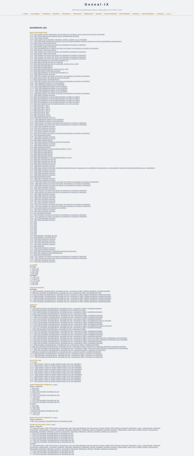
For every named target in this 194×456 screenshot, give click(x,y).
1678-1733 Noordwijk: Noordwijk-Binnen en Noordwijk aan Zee (53, 451)
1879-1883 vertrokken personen (44, 137)
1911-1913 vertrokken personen (44, 203)
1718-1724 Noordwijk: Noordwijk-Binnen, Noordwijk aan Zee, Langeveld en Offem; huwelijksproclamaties (67, 322)
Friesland (46, 14)
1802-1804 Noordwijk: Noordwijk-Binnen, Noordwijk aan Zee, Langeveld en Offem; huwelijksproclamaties (68, 343)
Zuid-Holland (124, 14)
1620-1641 (35, 405)
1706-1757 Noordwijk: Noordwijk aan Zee (46, 395)
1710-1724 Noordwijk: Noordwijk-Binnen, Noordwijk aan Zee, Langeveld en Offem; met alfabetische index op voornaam (72, 320)
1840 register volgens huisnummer (45, 53)
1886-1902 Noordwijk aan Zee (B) (45, 159)
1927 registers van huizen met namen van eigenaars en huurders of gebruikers (60, 256)
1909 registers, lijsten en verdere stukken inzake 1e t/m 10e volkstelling (57, 379)
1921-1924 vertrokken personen (44, 244)
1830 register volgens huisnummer (45, 50)
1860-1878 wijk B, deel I (41, 112)
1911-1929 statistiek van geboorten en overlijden (50, 208)
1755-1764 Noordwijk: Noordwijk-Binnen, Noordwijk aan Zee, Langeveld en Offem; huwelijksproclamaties (68, 333)
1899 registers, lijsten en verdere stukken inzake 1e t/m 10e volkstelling (57, 378)
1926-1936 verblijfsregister (42, 255)
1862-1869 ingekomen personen (45, 118)
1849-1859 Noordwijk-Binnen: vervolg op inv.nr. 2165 (51, 69)
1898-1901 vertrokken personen (44, 178)
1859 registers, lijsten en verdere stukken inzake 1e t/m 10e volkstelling (58, 369)
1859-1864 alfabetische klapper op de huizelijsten (51, 90)
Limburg (160, 14)
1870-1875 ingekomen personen (45, 128)
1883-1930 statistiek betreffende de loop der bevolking (52, 142)
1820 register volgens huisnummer (45, 43)
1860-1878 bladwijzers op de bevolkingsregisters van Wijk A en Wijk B (57, 97)
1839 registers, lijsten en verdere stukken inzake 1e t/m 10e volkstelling (57, 366)
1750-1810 (35, 414)
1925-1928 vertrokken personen (44, 249)
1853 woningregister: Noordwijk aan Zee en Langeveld (51, 78)
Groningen (35, 14)
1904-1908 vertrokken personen (44, 194)
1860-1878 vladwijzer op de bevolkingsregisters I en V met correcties (56, 104)
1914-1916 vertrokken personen (44, 211)
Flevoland (77, 14)
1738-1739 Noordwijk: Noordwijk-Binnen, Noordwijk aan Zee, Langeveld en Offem (59, 329)
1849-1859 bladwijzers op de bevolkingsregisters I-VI (51, 60)
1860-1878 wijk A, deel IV (42, 111)
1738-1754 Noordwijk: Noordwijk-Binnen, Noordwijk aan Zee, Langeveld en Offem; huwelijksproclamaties (67, 331)
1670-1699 (36, 409)
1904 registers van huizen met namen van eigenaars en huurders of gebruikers (61, 190)
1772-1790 (36, 281)
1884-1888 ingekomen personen (45, 144)
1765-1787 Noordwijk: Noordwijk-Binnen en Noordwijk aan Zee (53, 440)
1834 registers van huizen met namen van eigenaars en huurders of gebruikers (60, 52)
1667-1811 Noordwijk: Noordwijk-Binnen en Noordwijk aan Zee (51, 421)
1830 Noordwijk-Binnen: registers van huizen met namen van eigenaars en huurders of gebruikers (66, 48)
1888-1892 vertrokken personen (44, 166)
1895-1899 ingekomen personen (45, 175)
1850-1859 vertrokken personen (44, 74)
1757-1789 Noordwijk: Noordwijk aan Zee (45, 400)
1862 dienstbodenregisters (42, 116)
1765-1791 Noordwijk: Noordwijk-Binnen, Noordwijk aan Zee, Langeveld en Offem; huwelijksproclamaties (68, 334)
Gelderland (88, 14)
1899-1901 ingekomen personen (45, 180)
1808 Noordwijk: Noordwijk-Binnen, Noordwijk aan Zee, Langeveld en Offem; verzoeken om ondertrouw (68, 353)
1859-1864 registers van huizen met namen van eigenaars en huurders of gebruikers (62, 93)
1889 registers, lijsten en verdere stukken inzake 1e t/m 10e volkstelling (58, 374)
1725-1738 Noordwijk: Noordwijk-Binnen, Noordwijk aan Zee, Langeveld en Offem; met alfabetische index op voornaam (72, 326)
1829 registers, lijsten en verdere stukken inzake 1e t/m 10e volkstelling (57, 364)
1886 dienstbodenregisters (42, 147)
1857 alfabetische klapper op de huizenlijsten (49, 83)
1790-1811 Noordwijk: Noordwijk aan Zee (46, 402)
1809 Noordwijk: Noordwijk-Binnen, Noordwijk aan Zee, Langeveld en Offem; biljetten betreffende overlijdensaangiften (72, 298)
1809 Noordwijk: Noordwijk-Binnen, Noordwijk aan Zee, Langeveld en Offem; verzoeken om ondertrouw (69, 355)
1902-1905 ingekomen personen (45, 189)
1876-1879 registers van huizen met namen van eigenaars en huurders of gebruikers (62, 133)
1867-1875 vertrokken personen (44, 126)
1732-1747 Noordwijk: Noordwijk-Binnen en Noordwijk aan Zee (52, 437)
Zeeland (136, 14)
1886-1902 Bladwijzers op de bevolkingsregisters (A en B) (53, 157)
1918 (35, 222)
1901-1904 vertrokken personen (44, 187)
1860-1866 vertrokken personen (44, 95)
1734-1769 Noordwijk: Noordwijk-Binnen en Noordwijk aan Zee (53, 452)
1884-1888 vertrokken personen (44, 145)
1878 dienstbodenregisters (42, 135)
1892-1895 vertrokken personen (44, 171)
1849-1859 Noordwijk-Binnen (43, 66)
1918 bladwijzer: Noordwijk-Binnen (45, 237)
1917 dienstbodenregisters (42, 213)
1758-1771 (35, 279)
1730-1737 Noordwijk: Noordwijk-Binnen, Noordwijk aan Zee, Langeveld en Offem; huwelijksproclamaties (67, 327)
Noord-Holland (110, 14)
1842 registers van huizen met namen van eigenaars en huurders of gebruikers (60, 57)
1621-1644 (35, 388)
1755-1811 (35, 399)
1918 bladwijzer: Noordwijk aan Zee (45, 235)
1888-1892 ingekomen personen (45, 164)
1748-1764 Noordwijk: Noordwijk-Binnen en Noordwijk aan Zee (53, 438)
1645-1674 (35, 390)
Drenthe (56, 14)
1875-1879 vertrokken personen (44, 131)
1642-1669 (35, 407)
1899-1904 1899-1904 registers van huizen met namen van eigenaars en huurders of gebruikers (67, 182)
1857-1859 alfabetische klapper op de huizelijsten (51, 86)
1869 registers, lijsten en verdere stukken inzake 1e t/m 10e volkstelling (57, 371)
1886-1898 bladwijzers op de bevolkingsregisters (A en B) (52, 149)
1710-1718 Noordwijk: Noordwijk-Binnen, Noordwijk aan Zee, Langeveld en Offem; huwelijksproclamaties (67, 319)
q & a (168, 14)
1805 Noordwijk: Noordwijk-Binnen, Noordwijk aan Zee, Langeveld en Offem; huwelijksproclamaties (66, 345)
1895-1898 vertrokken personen (44, 173)
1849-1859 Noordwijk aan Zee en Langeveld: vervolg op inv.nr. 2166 (56, 64)
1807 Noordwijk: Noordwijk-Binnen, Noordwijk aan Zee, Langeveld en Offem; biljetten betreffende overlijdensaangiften (72, 294)
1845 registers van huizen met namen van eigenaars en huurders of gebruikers (60, 59)
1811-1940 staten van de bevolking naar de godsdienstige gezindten (56, 36)
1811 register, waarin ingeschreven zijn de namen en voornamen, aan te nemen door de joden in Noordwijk (69, 34)
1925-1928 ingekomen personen (45, 248)
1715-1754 (36, 397)
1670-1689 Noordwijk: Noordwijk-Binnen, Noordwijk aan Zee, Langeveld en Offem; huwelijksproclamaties (67, 312)
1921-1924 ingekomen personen (45, 242)
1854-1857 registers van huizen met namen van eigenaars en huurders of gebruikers (62, 81)
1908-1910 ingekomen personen (45, 197)
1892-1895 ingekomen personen (45, 170)
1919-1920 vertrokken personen (44, 241)
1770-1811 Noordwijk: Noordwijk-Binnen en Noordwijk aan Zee (53, 454)
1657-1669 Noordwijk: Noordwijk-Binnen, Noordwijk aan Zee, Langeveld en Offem (59, 310)
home (26, 14)
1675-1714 (36, 393)
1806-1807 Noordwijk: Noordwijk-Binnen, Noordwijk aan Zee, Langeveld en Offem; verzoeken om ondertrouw (70, 350)
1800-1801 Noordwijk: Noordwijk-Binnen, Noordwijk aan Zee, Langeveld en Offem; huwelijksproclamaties (67, 341)
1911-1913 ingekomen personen (45, 201)
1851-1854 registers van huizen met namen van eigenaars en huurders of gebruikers (62, 76)
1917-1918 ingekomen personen (45, 218)
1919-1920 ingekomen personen (45, 239)
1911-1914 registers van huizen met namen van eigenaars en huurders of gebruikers (62, 204)
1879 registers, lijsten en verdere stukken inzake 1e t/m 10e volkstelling (57, 372)
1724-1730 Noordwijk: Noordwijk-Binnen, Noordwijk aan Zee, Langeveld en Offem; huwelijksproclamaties (68, 324)
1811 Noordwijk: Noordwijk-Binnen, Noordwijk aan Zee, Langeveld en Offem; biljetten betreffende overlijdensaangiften (72, 301)
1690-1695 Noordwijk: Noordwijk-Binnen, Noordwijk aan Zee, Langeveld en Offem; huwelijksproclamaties (68, 315)
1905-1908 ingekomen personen (45, 196)
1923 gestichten (39, 246)
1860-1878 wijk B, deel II (42, 114)
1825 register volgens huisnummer (45, 46)
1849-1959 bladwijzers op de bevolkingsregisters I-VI (51, 72)
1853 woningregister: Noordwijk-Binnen (46, 79)
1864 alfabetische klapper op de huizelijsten (49, 119)
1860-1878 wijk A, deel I (41, 105)
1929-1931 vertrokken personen (44, 260)
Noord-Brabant (148, 14)
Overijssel (66, 14)
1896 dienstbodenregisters (42, 177)
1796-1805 (34, 284)
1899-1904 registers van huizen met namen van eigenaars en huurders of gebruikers (62, 183)
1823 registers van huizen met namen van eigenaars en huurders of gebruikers (60, 45)
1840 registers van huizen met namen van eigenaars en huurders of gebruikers (60, 55)
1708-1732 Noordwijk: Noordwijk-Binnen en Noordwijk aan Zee (53, 435)
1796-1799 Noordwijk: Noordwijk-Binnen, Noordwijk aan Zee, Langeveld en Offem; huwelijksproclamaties (67, 336)
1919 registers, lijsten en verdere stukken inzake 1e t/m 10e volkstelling (57, 381)
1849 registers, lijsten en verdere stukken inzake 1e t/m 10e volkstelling (58, 367)
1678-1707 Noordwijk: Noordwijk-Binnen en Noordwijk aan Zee (52, 433)
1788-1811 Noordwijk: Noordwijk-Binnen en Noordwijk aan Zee (53, 442)
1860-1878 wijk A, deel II (42, 107)
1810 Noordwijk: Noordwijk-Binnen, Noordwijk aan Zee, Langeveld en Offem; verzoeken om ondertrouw (69, 357)
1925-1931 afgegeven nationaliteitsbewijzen (48, 253)
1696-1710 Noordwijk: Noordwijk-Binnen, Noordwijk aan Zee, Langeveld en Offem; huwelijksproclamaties (68, 317)
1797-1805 (34, 274)
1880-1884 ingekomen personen (45, 138)
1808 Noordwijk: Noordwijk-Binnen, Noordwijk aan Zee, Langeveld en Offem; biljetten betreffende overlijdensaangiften (72, 296)
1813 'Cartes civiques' (41, 38)
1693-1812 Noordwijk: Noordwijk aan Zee (44, 411)
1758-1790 (35, 270)
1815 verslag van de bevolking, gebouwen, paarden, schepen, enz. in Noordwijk (60, 40)
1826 (35, 362)
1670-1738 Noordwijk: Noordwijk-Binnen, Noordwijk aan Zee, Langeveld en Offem (59, 314)
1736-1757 (35, 268)
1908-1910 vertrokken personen (44, 199)
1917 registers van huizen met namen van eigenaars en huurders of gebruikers (60, 215)
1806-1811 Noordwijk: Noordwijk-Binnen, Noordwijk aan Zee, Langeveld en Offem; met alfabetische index (66, 293)
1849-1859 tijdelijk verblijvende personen (47, 71)
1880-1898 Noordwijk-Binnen (43, 140)
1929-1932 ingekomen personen (45, 262)
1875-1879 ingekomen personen (45, 130)
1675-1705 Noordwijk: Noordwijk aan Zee (45, 392)
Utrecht (99, 14)
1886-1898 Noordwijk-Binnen (43, 151)
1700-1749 (36, 412)
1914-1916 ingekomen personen (45, 209)
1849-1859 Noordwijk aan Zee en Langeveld (48, 62)
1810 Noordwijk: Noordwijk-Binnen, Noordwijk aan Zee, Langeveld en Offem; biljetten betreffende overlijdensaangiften (72, 300)
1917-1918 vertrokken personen (44, 220)
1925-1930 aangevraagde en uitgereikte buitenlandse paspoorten (55, 251)
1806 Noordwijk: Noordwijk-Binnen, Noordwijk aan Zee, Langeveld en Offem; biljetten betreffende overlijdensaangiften (71, 291)
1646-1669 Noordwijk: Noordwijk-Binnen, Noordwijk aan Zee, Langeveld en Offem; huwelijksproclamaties (67, 308)
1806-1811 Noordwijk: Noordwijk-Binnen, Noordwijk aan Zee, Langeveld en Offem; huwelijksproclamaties (66, 352)
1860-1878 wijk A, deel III (42, 109)
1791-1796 (34, 272)
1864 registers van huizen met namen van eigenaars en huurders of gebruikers (60, 123)
